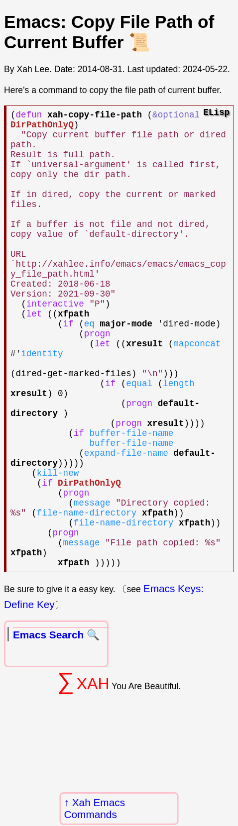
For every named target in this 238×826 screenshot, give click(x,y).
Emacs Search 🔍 (56, 726)
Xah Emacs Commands (94, 808)
